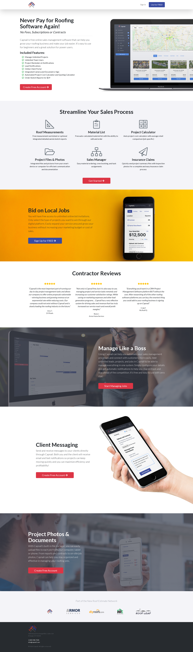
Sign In (143, 4)
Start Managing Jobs (115, 385)
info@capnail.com (34, 642)
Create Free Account (36, 87)
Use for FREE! (157, 4)
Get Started (96, 180)
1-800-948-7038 (33, 640)
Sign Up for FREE (45, 240)
